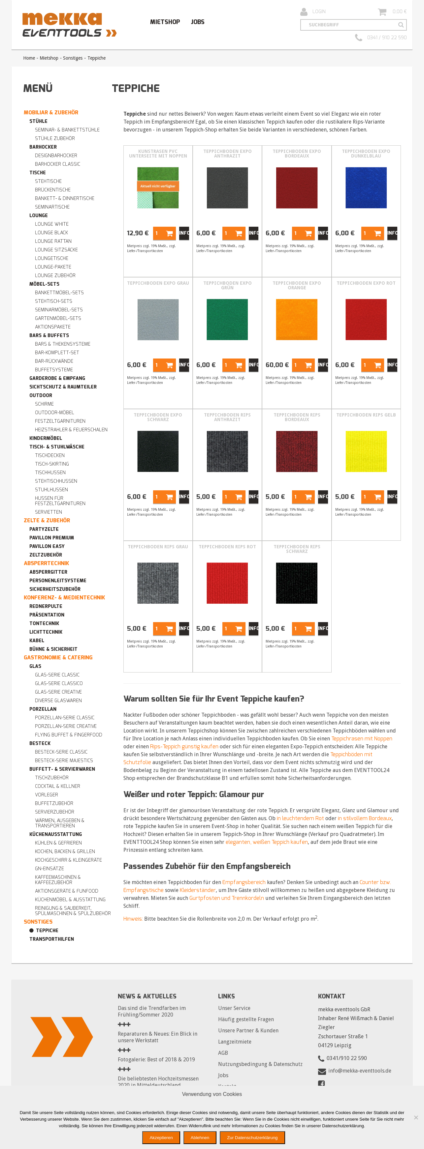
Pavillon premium (51, 538)
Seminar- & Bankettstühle (67, 130)
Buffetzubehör (54, 803)
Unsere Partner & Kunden (248, 1030)
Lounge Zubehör (55, 276)
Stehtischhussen (56, 481)
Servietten (48, 512)
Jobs (198, 22)
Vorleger (46, 795)
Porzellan (42, 709)
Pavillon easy (47, 546)
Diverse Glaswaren (58, 701)
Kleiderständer (198, 890)
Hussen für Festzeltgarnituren (60, 501)
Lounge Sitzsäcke (56, 250)
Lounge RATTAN (53, 241)
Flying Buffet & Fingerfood (68, 735)
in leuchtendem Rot (300, 818)
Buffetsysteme (54, 370)
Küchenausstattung (55, 834)
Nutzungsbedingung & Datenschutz (260, 1064)
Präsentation (46, 615)
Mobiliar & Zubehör (51, 112)
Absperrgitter (48, 572)
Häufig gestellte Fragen (246, 1019)
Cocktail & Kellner (57, 786)
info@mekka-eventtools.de (359, 1071)
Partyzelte (44, 529)
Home (29, 58)
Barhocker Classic (57, 164)
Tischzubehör (52, 778)
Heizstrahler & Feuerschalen (71, 430)
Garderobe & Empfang (57, 378)
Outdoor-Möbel (54, 413)
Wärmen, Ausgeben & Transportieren (59, 823)
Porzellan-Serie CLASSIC (64, 718)
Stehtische (48, 181)
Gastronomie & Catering (58, 657)
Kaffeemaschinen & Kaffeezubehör (58, 880)
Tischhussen (50, 473)
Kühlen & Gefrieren (58, 843)
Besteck (39, 743)
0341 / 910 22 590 (381, 38)
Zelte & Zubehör (47, 520)
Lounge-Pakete (53, 267)
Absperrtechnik (46, 563)
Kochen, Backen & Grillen (65, 851)
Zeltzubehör (45, 555)
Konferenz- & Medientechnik (64, 597)
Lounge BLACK (51, 233)
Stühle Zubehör (55, 138)
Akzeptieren (161, 1137)
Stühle (38, 121)
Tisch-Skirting (52, 464)
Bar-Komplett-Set (57, 353)
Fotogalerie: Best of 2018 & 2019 (156, 1059)
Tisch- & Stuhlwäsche (56, 447)
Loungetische (51, 258)
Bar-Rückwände (54, 361)
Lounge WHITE (52, 224)
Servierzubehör (54, 812)
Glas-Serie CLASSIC (57, 675)
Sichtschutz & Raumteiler (63, 387)
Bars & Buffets (49, 335)
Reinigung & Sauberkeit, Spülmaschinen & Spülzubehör (73, 911)
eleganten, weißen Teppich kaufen (267, 842)
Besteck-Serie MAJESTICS (64, 761)
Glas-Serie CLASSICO (59, 683)
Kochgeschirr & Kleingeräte (68, 860)
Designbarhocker (56, 156)
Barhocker (43, 147)
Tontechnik (44, 623)
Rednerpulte (45, 606)
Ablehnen (200, 1137)
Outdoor (40, 395)
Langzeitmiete (234, 1042)
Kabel (36, 641)
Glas (35, 666)
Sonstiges (72, 58)
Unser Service (234, 1008)
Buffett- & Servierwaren (62, 769)
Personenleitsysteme (57, 581)
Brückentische (53, 190)
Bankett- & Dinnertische (64, 198)
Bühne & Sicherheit (53, 649)
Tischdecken (50, 455)
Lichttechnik (45, 632)
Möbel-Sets (44, 284)
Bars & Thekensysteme (62, 344)
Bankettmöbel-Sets (59, 293)
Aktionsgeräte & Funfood (66, 891)
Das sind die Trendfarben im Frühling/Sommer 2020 (152, 1011)
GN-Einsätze (49, 869)
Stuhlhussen (51, 490)
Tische (37, 173)
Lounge (38, 216)
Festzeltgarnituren (60, 421)
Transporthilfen (51, 939)
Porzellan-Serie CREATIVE (66, 726)
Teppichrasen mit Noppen (361, 738)
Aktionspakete (53, 327)
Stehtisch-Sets (53, 301)
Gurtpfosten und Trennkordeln (226, 898)
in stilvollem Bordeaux (365, 818)
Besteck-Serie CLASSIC (61, 752)
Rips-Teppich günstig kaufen (184, 746)
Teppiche (47, 931)
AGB (223, 1053)
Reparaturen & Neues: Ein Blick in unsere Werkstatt (157, 1037)
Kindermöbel (45, 438)
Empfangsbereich (244, 882)
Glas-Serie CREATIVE (58, 692)
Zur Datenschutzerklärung (252, 1137)
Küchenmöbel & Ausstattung (70, 900)
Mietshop (165, 22)
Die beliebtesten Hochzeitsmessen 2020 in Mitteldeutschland (158, 1082)
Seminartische (52, 207)
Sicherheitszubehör (55, 589)
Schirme (44, 404)
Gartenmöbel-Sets (58, 318)
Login (313, 11)
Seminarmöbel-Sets (59, 310)
